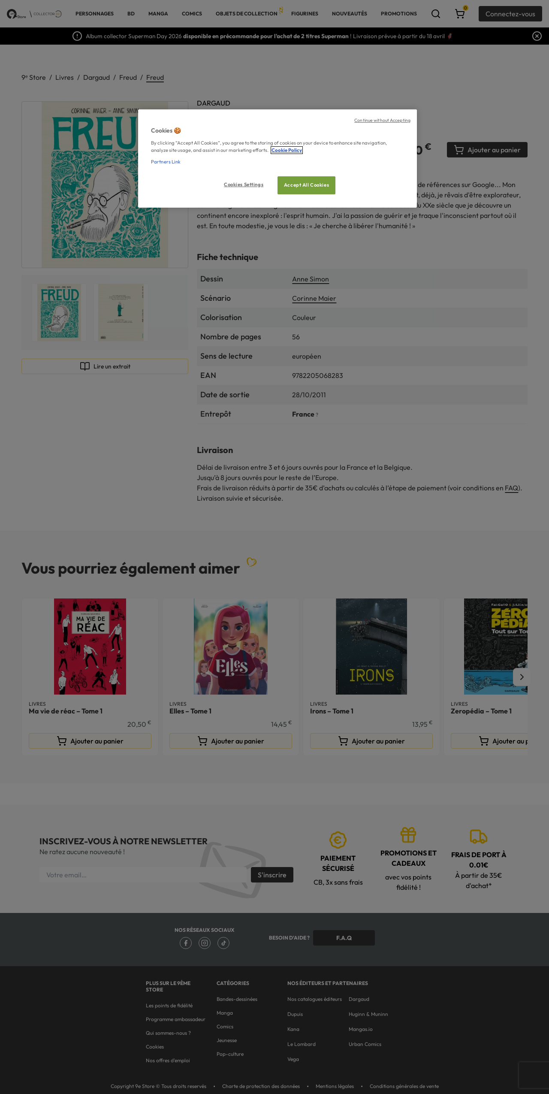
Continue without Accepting (382, 120)
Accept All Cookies (306, 185)
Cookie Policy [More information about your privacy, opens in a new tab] (286, 150)
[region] (277, 158)
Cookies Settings (243, 184)
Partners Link (166, 162)
